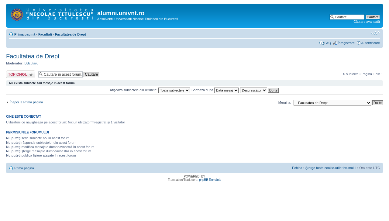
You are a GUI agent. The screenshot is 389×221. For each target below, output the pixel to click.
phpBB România (210, 179)
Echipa (297, 168)
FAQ (327, 43)
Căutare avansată (366, 21)
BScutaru (31, 63)
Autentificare (370, 43)
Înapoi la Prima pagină (26, 102)
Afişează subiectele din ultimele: (150, 90)
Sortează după (215, 90)
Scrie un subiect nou (20, 74)
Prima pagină (24, 34)
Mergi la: (284, 102)
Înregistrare (346, 43)
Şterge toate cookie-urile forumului (330, 168)
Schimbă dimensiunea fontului (375, 33)
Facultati (45, 34)
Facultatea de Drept (70, 34)
